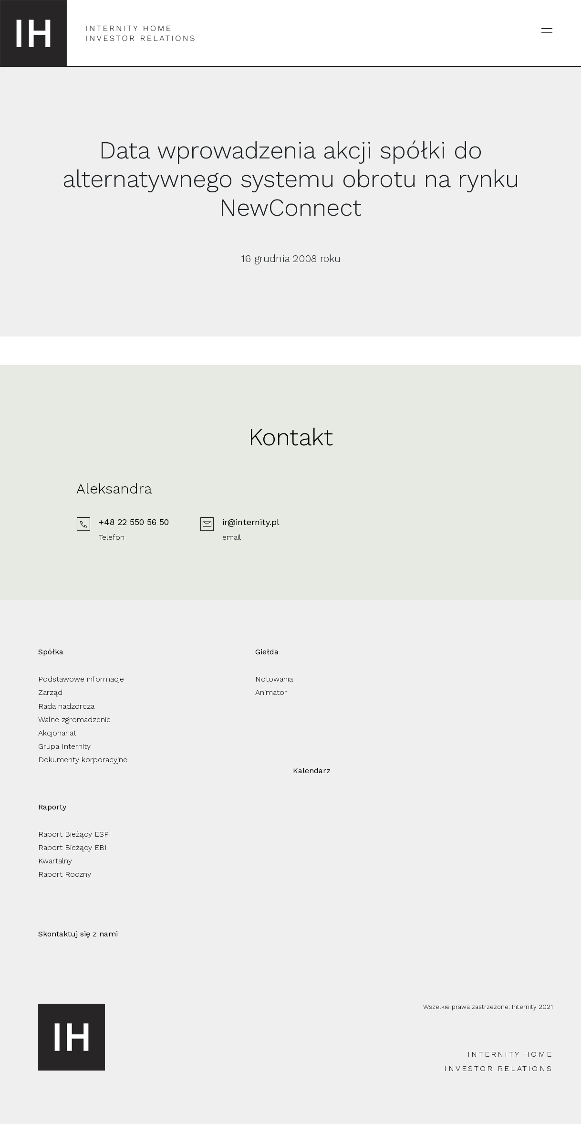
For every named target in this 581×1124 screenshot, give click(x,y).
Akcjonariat (57, 732)
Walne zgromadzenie (74, 719)
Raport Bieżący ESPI (74, 834)
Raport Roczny (64, 874)
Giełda (267, 651)
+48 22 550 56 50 (134, 522)
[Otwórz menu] (546, 33)
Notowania (274, 678)
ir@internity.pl (251, 522)
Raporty (52, 806)
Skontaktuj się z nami (78, 933)
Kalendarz (312, 770)
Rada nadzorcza (66, 706)
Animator (271, 692)
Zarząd (50, 692)
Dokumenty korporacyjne (82, 759)
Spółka (50, 651)
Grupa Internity (64, 746)
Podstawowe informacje (81, 678)
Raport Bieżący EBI (72, 847)
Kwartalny (55, 860)
